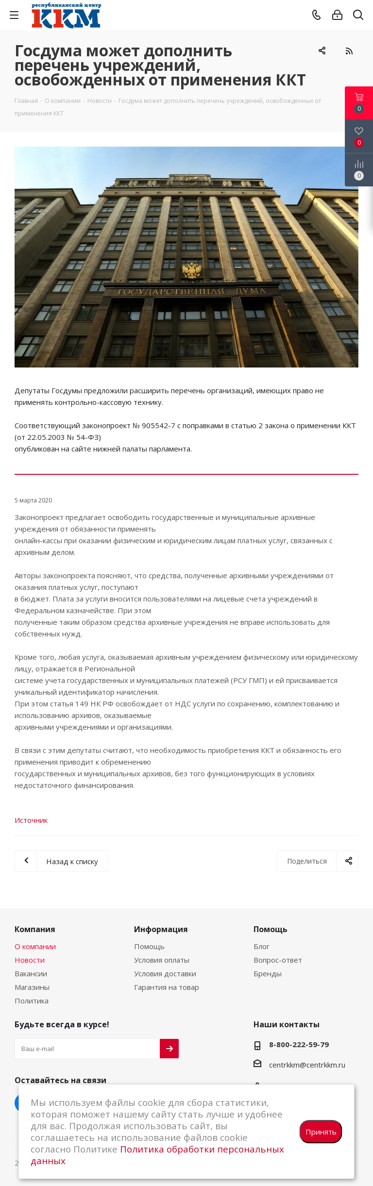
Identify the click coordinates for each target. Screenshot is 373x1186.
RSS (348, 51)
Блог (262, 946)
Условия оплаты (161, 960)
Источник (31, 820)
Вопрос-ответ (278, 960)
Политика (32, 1000)
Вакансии (31, 973)
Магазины (32, 987)
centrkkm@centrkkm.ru (307, 1064)
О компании (35, 946)
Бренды (268, 973)
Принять (321, 1131)
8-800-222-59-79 (299, 1044)
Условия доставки (165, 973)
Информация (161, 929)
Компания (35, 929)
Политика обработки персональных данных (157, 1155)
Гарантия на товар (166, 987)
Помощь (149, 946)
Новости (30, 960)
